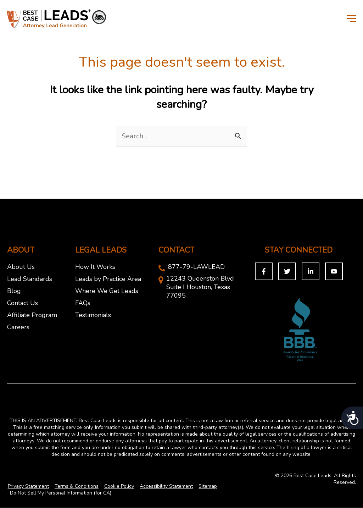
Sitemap (204, 486)
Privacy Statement (27, 486)
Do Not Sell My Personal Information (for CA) (60, 493)
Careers (18, 327)
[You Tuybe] (334, 272)
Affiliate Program (32, 315)
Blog (14, 291)
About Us (21, 267)
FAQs (82, 303)
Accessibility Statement (163, 486)
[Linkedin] (310, 272)
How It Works (95, 267)
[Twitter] (287, 272)
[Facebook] (264, 272)
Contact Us (22, 303)
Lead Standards (29, 279)
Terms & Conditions (75, 486)
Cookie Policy (117, 486)
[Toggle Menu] (351, 18)
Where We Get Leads (106, 291)
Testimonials (93, 315)
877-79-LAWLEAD (196, 267)
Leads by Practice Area (108, 279)
